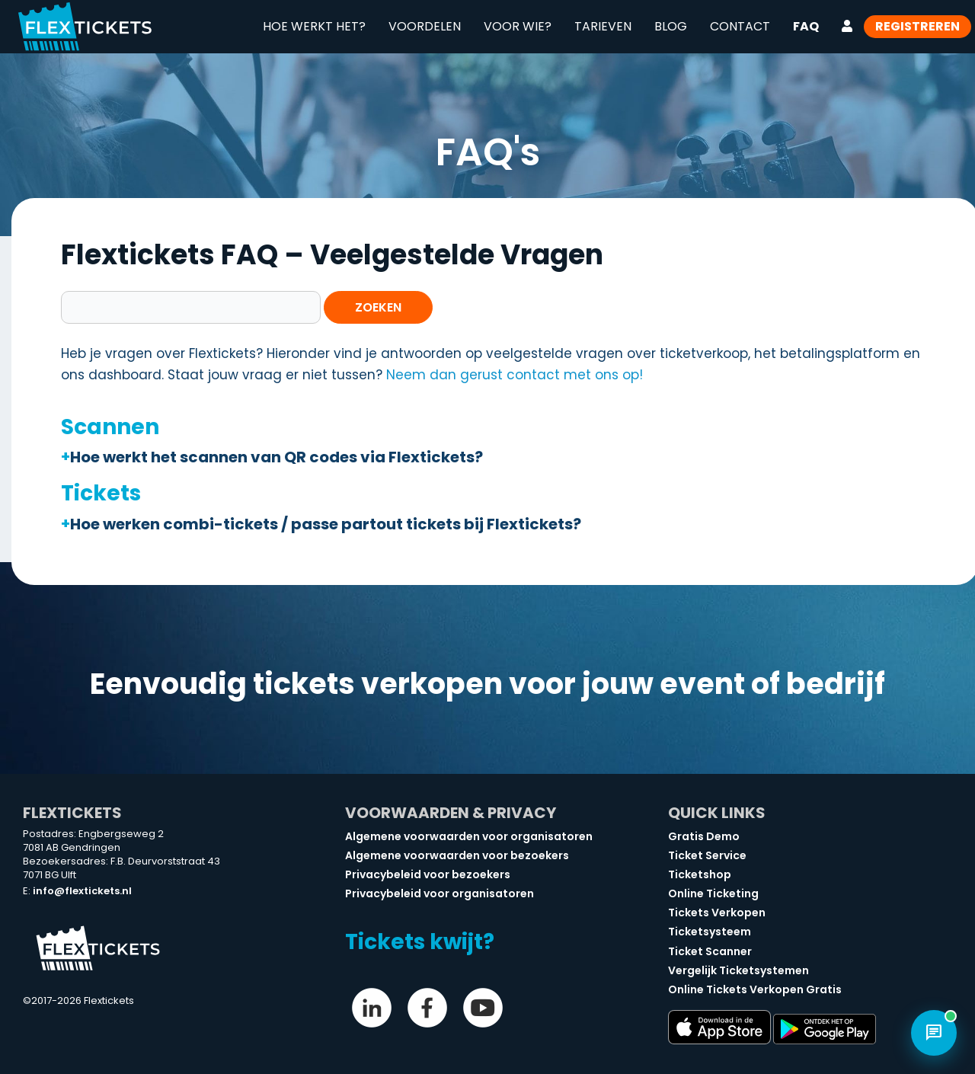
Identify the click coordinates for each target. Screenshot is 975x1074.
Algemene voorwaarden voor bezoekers (457, 855)
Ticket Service (707, 855)
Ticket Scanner (710, 951)
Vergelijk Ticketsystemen (738, 970)
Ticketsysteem (709, 931)
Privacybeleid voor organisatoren (439, 893)
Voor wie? (517, 26)
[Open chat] (934, 1033)
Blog (670, 26)
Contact (740, 26)
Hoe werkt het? (314, 26)
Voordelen (424, 26)
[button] (495, 457)
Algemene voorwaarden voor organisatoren (469, 836)
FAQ (806, 26)
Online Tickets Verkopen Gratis (755, 989)
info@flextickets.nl (82, 891)
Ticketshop (699, 874)
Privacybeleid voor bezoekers (427, 874)
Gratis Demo (704, 836)
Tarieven (602, 26)
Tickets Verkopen (717, 912)
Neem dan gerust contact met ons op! (514, 375)
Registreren (917, 26)
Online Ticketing (713, 893)
